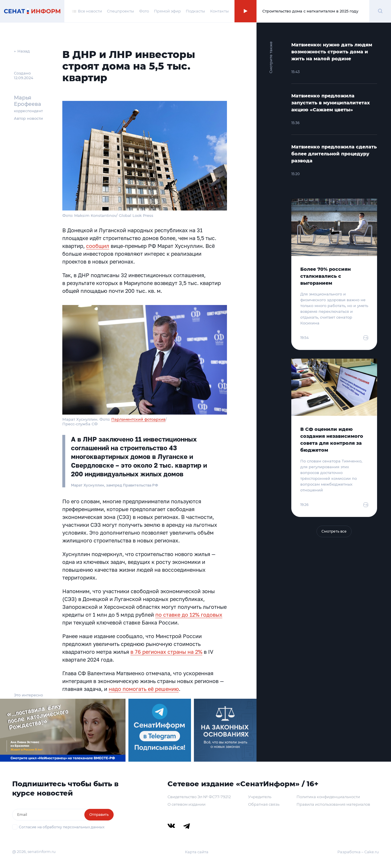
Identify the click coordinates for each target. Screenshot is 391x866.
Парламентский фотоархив (138, 419)
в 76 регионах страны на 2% (166, 652)
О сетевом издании (186, 804)
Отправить (99, 814)
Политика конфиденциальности (328, 796)
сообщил (97, 246)
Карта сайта (196, 851)
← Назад (22, 51)
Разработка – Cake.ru (358, 851)
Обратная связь (263, 804)
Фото (144, 11)
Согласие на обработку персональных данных (61, 827)
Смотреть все (334, 531)
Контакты (219, 11)
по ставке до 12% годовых (188, 614)
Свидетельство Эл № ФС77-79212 (199, 796)
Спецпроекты (120, 11)
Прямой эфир (167, 11)
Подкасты (195, 11)
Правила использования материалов (333, 804)
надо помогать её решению (144, 689)
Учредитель (259, 796)
